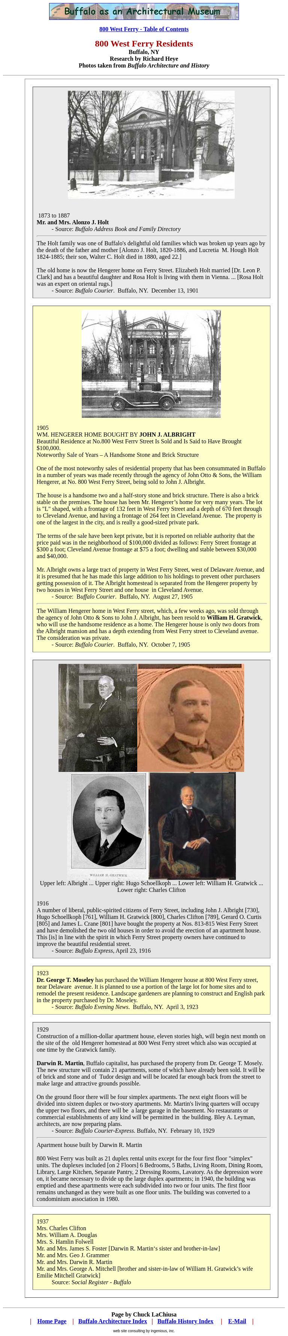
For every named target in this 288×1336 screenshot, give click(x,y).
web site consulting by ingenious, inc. (144, 1331)
